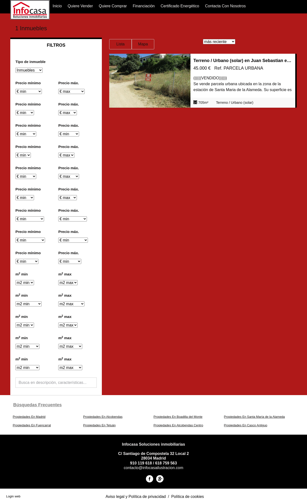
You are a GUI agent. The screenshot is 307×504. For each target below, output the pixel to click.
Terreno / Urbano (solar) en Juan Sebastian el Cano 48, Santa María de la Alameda (242, 60)
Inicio (57, 6)
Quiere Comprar (113, 6)
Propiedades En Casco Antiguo (245, 425)
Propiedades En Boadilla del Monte (178, 417)
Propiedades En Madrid (29, 417)
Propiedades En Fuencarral (32, 425)
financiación (144, 6)
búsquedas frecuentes (37, 404)
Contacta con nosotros (225, 6)
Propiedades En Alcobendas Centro (178, 425)
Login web (13, 496)
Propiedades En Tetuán (99, 425)
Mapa (143, 44)
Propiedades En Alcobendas (103, 417)
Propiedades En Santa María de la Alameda (254, 417)
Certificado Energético (180, 6)
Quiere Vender (80, 6)
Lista (120, 44)
